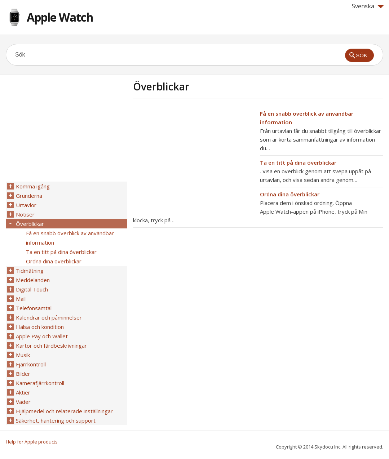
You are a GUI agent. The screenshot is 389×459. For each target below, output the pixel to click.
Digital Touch (32, 289)
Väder (23, 401)
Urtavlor (26, 205)
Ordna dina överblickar (289, 194)
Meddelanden (33, 280)
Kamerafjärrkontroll (40, 383)
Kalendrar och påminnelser (49, 317)
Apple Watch (60, 17)
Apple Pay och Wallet (42, 336)
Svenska (368, 6)
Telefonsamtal (34, 308)
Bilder (23, 373)
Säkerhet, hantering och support (56, 420)
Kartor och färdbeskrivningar (51, 345)
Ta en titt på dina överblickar (298, 162)
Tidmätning (30, 270)
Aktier (23, 392)
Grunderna (29, 195)
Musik (23, 354)
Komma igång (33, 186)
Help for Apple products (32, 441)
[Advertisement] (193, 159)
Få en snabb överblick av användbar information (70, 237)
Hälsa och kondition (40, 326)
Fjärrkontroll (31, 364)
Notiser (25, 214)
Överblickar (30, 223)
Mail (21, 298)
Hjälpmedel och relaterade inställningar (64, 411)
